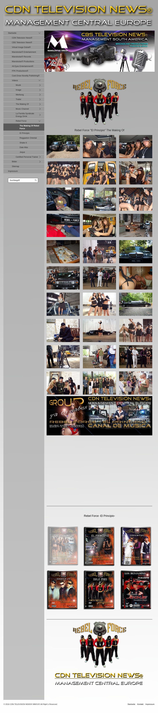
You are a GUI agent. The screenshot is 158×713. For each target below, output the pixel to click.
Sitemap (15, 166)
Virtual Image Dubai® (21, 47)
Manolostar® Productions (23, 61)
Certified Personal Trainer (27, 157)
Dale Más (24, 147)
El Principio (24, 133)
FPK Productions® (20, 71)
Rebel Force (21, 121)
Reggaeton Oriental (28, 138)
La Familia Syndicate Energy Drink (25, 114)
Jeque (22, 152)
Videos (15, 80)
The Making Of (22, 104)
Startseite (12, 33)
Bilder (14, 161)
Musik (18, 85)
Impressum (13, 171)
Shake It (23, 143)
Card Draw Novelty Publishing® (26, 75)
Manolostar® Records (21, 56)
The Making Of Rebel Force (29, 127)
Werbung (20, 94)
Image (18, 90)
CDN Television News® (22, 38)
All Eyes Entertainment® (22, 66)
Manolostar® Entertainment (24, 52)
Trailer (18, 99)
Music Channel (22, 109)
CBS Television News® (22, 42)
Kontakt (140, 704)
